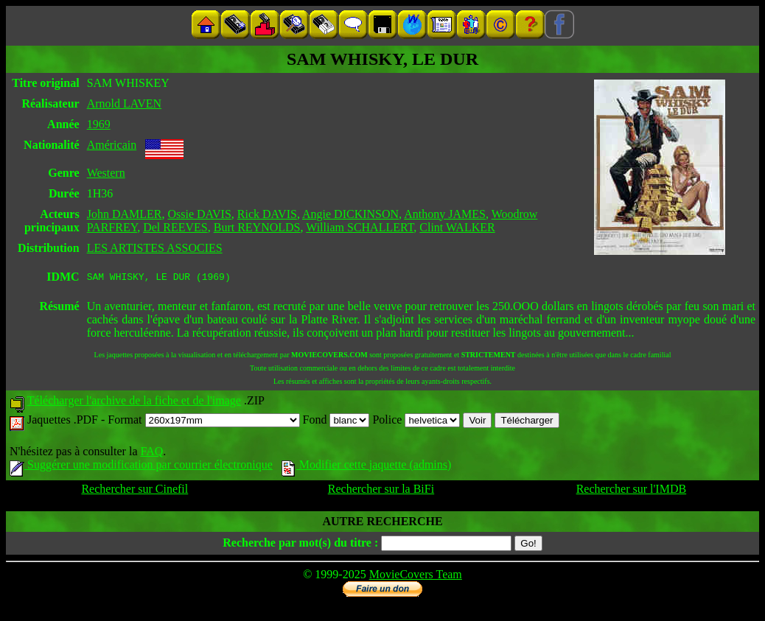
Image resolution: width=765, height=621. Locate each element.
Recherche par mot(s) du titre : (300, 544)
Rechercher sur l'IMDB (631, 491)
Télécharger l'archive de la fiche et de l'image (134, 402)
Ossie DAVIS (199, 214)
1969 (99, 124)
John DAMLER (124, 214)
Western (106, 172)
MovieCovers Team (415, 576)
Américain (112, 144)
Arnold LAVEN (124, 103)
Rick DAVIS (267, 214)
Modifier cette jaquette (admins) (367, 466)
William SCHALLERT (359, 227)
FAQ (151, 453)
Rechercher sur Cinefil (134, 491)
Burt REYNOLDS (257, 227)
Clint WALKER (457, 227)
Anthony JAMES (445, 214)
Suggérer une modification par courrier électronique (141, 466)
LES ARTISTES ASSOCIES (155, 248)
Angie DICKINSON (350, 214)
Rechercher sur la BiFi (381, 491)
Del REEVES (175, 227)
